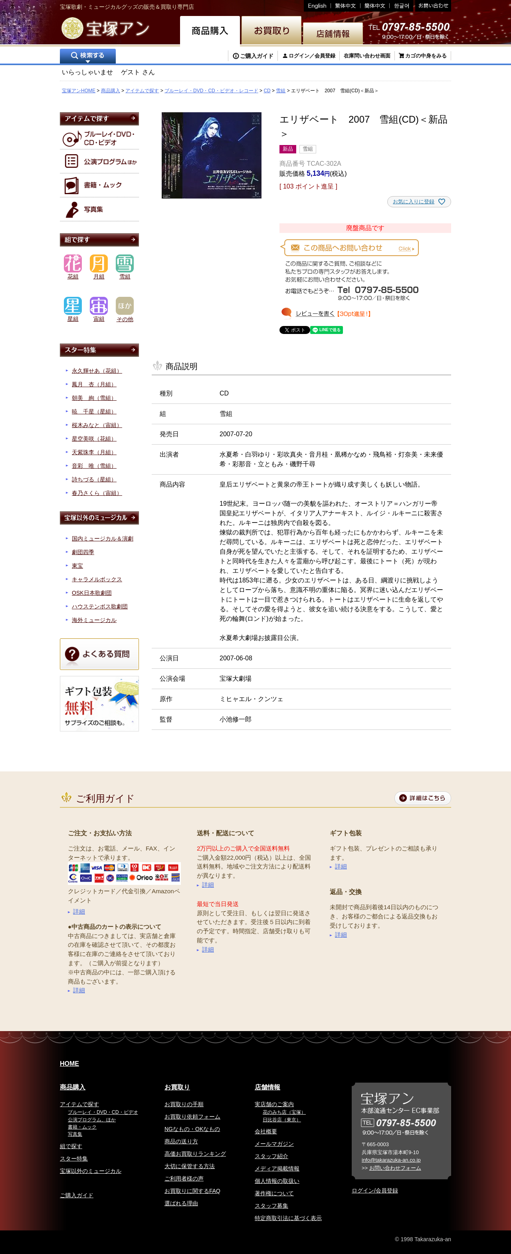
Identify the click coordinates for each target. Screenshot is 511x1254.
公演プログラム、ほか (92, 1120)
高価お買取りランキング (195, 1154)
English (317, 6)
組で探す (71, 1146)
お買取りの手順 (184, 1104)
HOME (69, 1063)
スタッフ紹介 (271, 1156)
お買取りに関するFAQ (192, 1191)
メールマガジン (274, 1144)
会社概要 (266, 1131)
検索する (88, 57)
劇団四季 (83, 552)
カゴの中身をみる (426, 56)
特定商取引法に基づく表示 (288, 1218)
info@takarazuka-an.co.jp (391, 1160)
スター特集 (74, 1158)
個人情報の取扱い (277, 1181)
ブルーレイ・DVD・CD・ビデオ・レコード (211, 90)
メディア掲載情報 (277, 1168)
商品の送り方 (181, 1141)
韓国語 (401, 6)
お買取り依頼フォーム (192, 1116)
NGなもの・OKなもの (192, 1129)
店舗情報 (267, 1087)
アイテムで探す (142, 90)
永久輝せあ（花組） (97, 371)
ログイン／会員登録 (312, 56)
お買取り (177, 1087)
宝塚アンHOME (78, 90)
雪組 (280, 90)
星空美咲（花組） (94, 438)
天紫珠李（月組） (94, 452)
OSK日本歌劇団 (92, 593)
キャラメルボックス (97, 579)
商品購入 (110, 90)
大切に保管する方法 (189, 1166)
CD (266, 90)
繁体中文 (345, 6)
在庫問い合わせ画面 (367, 56)
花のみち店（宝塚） (284, 1112)
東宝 (77, 565)
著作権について (274, 1193)
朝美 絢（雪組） (94, 398)
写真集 (75, 1134)
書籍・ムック (82, 1127)
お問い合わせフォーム (395, 1168)
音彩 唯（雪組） (94, 466)
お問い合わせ (432, 6)
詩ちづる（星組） (94, 479)
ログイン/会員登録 (375, 1190)
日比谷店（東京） (282, 1120)
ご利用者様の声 (184, 1178)
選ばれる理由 (181, 1203)
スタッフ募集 (271, 1205)
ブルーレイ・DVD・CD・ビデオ (103, 1112)
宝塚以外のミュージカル (90, 1171)
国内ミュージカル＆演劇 (102, 538)
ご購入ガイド (256, 56)
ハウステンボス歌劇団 (100, 606)
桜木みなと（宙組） (97, 425)
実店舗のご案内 (274, 1104)
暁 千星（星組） (94, 411)
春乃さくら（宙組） (97, 493)
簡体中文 (375, 6)
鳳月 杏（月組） (94, 384)
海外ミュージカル (94, 620)
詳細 (79, 911)
